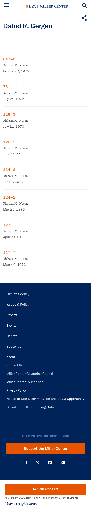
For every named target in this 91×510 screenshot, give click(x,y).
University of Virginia (31, 6)
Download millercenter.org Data (30, 407)
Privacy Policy (16, 390)
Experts (11, 315)
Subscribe (14, 346)
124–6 (9, 169)
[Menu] (7, 5)
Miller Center (54, 6)
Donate (11, 336)
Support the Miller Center (45, 448)
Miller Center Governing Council (30, 374)
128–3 (9, 114)
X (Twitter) (38, 463)
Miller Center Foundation (24, 382)
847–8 (9, 59)
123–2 (9, 225)
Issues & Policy (17, 304)
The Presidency (17, 294)
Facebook (26, 462)
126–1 (9, 142)
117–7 (9, 252)
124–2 (9, 197)
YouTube (50, 462)
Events (11, 325)
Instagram (63, 462)
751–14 (10, 86)
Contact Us (14, 365)
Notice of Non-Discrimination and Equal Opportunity (45, 399)
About (10, 357)
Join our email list (45, 489)
